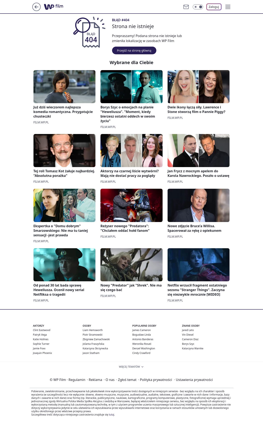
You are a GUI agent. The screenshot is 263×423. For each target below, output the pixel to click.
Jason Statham (91, 353)
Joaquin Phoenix (42, 353)
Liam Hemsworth (93, 330)
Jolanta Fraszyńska (93, 344)
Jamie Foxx (39, 348)
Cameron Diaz (190, 339)
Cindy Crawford (141, 353)
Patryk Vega (40, 334)
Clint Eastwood (41, 330)
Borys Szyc (188, 344)
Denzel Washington (143, 348)
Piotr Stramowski (92, 334)
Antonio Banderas (142, 339)
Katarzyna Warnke (192, 348)
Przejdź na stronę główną (134, 50)
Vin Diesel (188, 334)
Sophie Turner (41, 344)
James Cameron (141, 330)
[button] (228, 7)
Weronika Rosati (141, 344)
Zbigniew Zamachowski (96, 339)
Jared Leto (188, 330)
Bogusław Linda (141, 334)
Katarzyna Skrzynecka (95, 348)
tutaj (111, 414)
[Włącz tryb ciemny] (198, 6)
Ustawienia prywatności (193, 379)
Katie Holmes (40, 339)
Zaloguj (214, 7)
